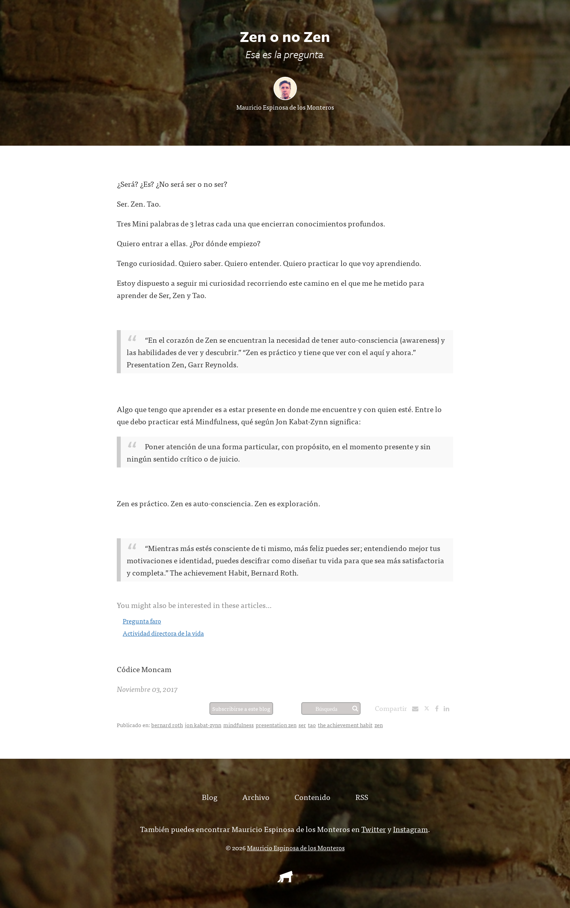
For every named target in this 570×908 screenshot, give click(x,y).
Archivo (256, 796)
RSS (361, 796)
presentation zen (276, 724)
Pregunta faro (142, 620)
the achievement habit (345, 724)
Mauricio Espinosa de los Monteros (285, 107)
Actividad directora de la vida (163, 633)
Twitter (373, 829)
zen (378, 724)
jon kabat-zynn (203, 724)
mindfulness (238, 724)
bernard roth (167, 724)
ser (302, 724)
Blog (209, 796)
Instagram (410, 829)
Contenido (312, 796)
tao (312, 724)
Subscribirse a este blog (241, 708)
